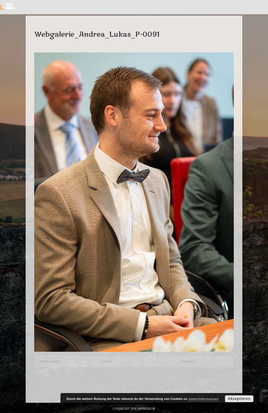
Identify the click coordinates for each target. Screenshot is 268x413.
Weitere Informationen (203, 399)
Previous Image (50, 361)
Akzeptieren (239, 399)
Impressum (146, 408)
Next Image (187, 361)
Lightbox (106, 361)
